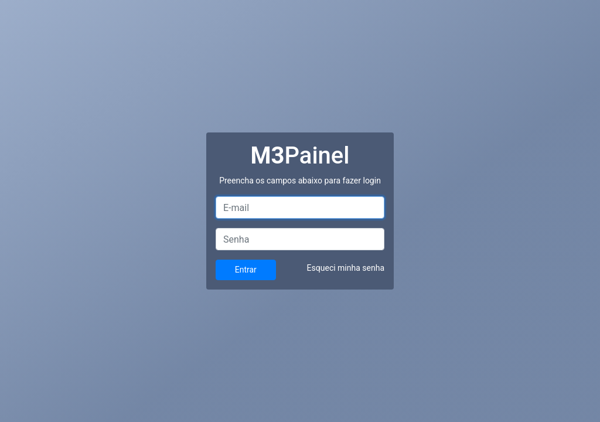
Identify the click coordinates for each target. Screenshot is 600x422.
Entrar (246, 269)
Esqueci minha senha (345, 268)
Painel (300, 155)
